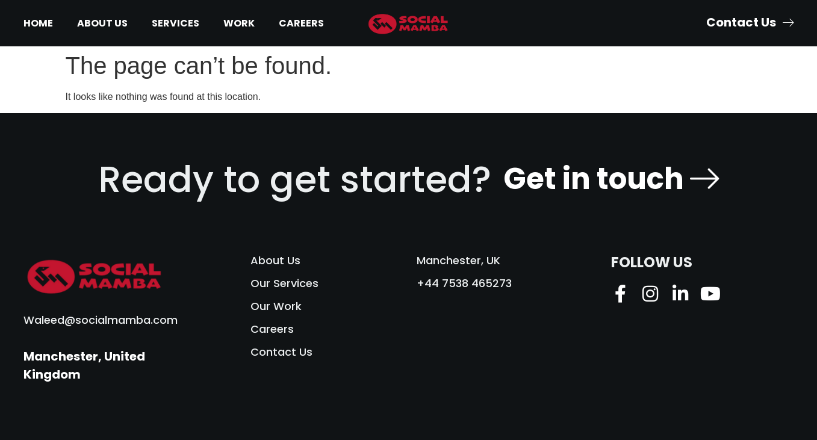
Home (38, 23)
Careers (301, 23)
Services (175, 23)
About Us (102, 23)
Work (239, 23)
